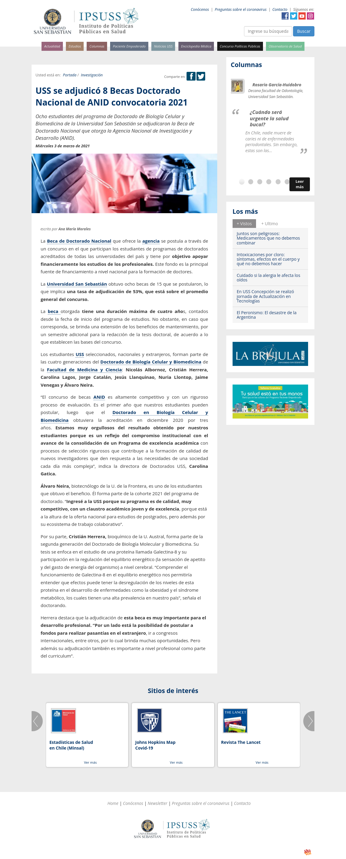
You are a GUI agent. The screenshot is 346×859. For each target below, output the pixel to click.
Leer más (299, 184)
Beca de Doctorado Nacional (79, 241)
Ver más (90, 762)
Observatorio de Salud (285, 46)
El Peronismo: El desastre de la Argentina (267, 315)
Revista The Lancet (241, 742)
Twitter (293, 16)
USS (80, 354)
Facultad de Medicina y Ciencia (84, 370)
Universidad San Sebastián (77, 284)
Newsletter (157, 803)
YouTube (302, 16)
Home (113, 803)
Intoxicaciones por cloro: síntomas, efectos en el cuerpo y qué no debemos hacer (268, 259)
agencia (151, 241)
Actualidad (52, 46)
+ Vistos (244, 223)
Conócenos (200, 9)
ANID (99, 397)
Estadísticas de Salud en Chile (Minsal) (71, 745)
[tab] (244, 223)
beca (54, 311)
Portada (69, 75)
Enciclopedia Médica (196, 46)
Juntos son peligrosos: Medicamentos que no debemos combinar (268, 238)
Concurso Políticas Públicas (240, 46)
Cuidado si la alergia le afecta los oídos (268, 277)
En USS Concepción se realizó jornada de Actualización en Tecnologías (265, 296)
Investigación (92, 75)
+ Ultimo (269, 223)
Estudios (75, 46)
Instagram (310, 16)
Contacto (279, 9)
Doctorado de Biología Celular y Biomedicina (151, 362)
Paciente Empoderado (129, 46)
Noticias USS (163, 46)
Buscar (303, 31)
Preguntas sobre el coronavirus (241, 9)
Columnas (96, 46)
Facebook (285, 16)
